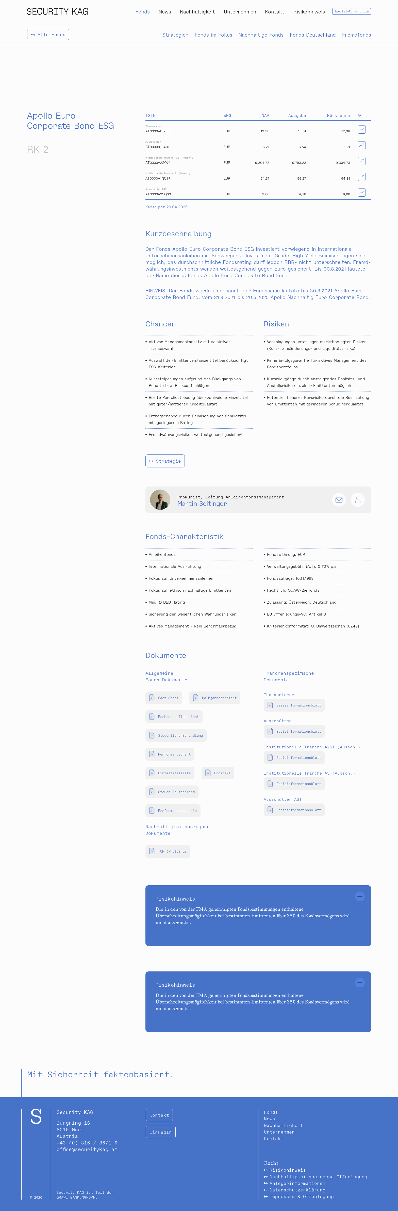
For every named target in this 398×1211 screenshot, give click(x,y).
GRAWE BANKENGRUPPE (77, 1197)
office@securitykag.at (87, 1149)
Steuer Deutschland (172, 791)
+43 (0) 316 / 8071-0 (87, 1142)
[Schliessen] (360, 896)
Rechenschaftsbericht (174, 716)
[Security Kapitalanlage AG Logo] (57, 11)
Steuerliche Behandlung (176, 735)
